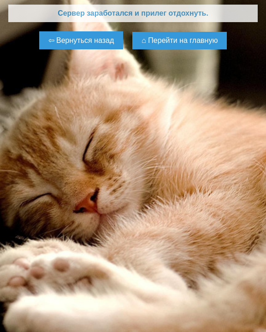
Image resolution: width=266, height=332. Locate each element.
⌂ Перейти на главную (180, 40)
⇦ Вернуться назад (81, 40)
